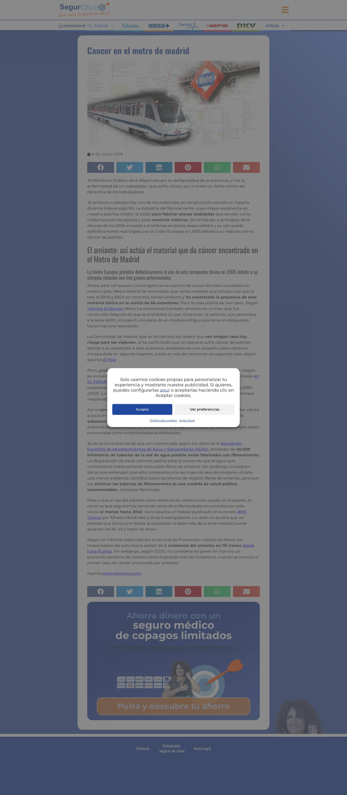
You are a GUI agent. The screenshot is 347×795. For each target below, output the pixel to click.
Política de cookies (163, 420)
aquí (165, 390)
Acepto (142, 409)
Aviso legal (187, 420)
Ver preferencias (205, 409)
